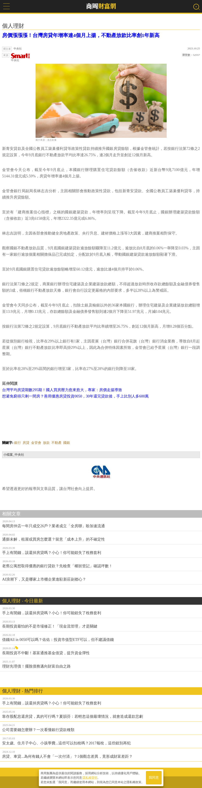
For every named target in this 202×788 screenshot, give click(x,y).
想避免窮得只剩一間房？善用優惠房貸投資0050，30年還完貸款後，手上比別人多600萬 (75, 396)
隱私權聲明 (89, 777)
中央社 (20, 57)
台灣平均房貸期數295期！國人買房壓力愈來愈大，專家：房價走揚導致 (62, 390)
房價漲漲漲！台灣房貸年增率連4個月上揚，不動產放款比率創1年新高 (80, 35)
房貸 (26, 442)
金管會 (36, 442)
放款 (46, 442)
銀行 (17, 442)
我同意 (154, 778)
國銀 (66, 442)
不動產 (56, 442)
